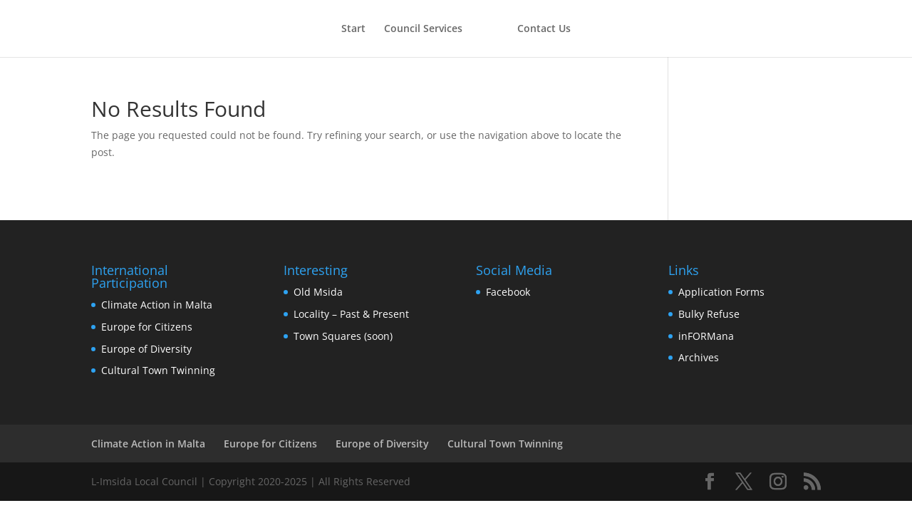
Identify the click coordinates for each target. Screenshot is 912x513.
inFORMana (706, 336)
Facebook (508, 292)
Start (353, 29)
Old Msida (318, 292)
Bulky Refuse (709, 314)
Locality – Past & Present (351, 314)
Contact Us (544, 29)
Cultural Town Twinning (158, 370)
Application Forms (721, 292)
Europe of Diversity (146, 349)
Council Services (423, 29)
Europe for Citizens (146, 326)
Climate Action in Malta (156, 304)
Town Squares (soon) (343, 336)
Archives (698, 357)
